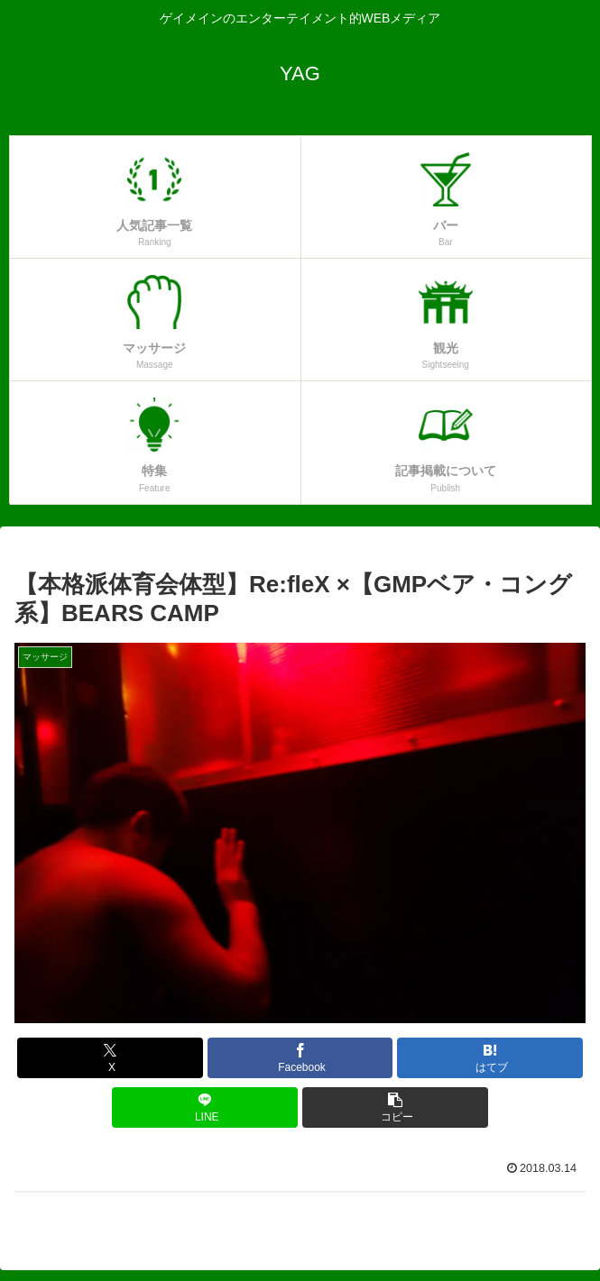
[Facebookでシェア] (300, 1058)
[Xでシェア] (110, 1058)
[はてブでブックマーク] (490, 1058)
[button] (395, 1107)
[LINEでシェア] (205, 1107)
